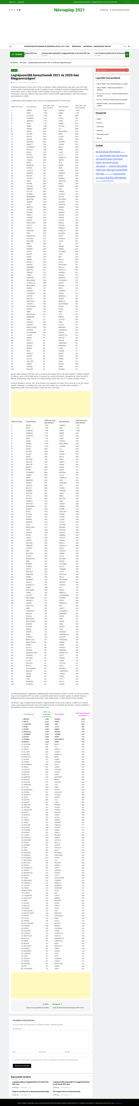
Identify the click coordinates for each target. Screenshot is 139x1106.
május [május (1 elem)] (107, 166)
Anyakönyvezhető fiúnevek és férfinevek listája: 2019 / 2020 (46, 46)
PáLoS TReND (101, 84)
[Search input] (111, 70)
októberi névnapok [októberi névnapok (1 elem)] (108, 174)
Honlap (67, 1052)
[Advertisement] (69, 26)
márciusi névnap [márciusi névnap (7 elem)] (105, 169)
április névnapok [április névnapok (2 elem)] (107, 181)
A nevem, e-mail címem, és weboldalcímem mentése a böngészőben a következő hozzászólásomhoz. (46, 1060)
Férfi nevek (100, 127)
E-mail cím (43, 1052)
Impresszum (76, 46)
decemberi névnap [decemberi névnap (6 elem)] (110, 155)
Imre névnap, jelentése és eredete (117, 84)
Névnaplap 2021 (69, 9)
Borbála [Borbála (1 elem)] (97, 156)
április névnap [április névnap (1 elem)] (99, 181)
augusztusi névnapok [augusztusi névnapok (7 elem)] (108, 151)
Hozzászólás (17, 1029)
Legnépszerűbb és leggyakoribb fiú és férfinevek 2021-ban (99, 2)
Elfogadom (119, 1103)
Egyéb (99, 119)
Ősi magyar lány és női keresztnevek (66, 1091)
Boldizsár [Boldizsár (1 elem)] (122, 152)
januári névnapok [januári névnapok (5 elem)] (114, 159)
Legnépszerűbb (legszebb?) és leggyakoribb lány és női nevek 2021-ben (88, 53)
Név (14, 1052)
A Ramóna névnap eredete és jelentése (115, 100)
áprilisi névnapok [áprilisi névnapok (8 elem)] (116, 177)
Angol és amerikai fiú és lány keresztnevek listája (30, 1091)
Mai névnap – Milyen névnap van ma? (97, 46)
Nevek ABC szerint (103, 134)
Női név (99, 138)
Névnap (15, 82)
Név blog (14, 70)
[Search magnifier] (127, 70)
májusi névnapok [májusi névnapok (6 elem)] (118, 166)
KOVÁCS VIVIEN (102, 103)
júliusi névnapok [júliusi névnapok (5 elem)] (104, 162)
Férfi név (99, 123)
